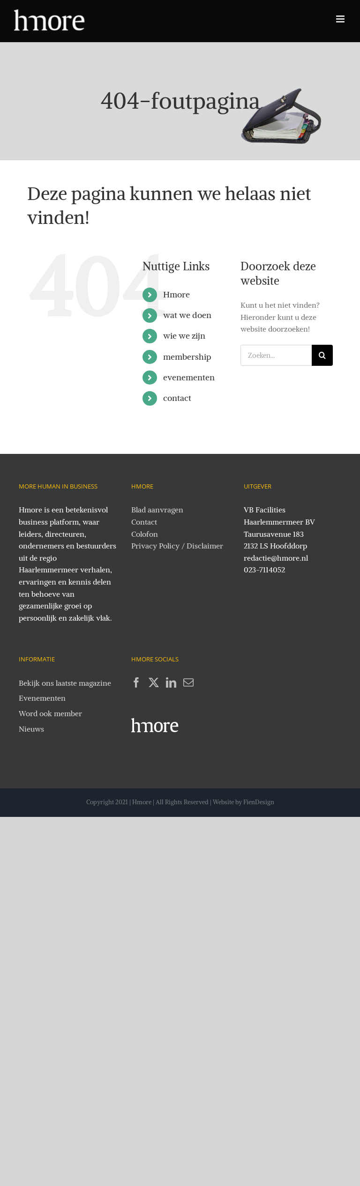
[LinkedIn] (171, 682)
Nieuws (31, 729)
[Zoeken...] (276, 355)
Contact (144, 521)
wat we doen (187, 315)
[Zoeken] (322, 355)
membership (187, 356)
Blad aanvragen (157, 509)
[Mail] (188, 682)
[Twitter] (154, 682)
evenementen (189, 377)
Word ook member (50, 713)
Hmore (176, 294)
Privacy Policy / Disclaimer (177, 545)
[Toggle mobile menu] (341, 19)
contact (177, 398)
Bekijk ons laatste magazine (65, 683)
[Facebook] (136, 682)
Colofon (144, 534)
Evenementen (42, 698)
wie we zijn (184, 335)
